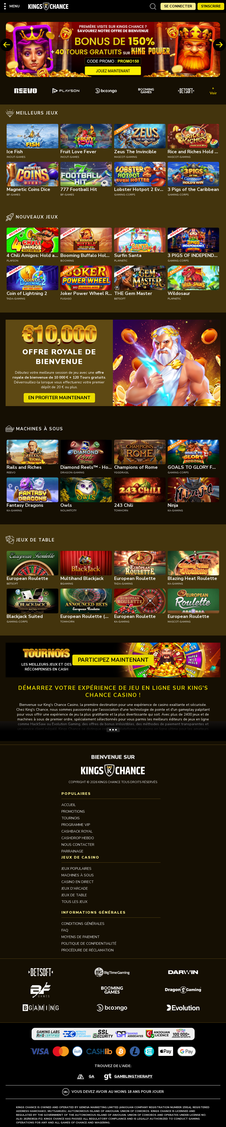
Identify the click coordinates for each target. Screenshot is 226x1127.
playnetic (120, 261)
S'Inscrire (211, 6)
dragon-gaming (72, 472)
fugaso (66, 299)
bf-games (13, 195)
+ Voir (213, 91)
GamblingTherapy (133, 1076)
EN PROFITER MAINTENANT (59, 398)
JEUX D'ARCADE (74, 888)
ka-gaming (14, 510)
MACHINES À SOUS (77, 875)
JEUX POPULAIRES (76, 868)
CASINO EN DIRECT (77, 881)
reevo (11, 472)
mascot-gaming (125, 157)
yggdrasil (121, 472)
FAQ (64, 930)
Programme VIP (75, 824)
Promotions (73, 811)
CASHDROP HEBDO (77, 838)
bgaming (66, 584)
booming (67, 261)
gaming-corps (124, 195)
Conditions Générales (82, 923)
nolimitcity (68, 510)
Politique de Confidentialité (88, 943)
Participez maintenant (113, 660)
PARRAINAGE (72, 851)
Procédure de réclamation (87, 950)
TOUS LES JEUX (74, 901)
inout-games (16, 157)
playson (12, 261)
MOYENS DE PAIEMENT (80, 937)
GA (91, 1076)
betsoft (119, 299)
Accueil (68, 804)
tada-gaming (16, 299)
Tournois (70, 818)
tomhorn (121, 510)
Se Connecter (178, 6)
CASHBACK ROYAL (76, 831)
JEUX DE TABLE (74, 895)
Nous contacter (77, 844)
